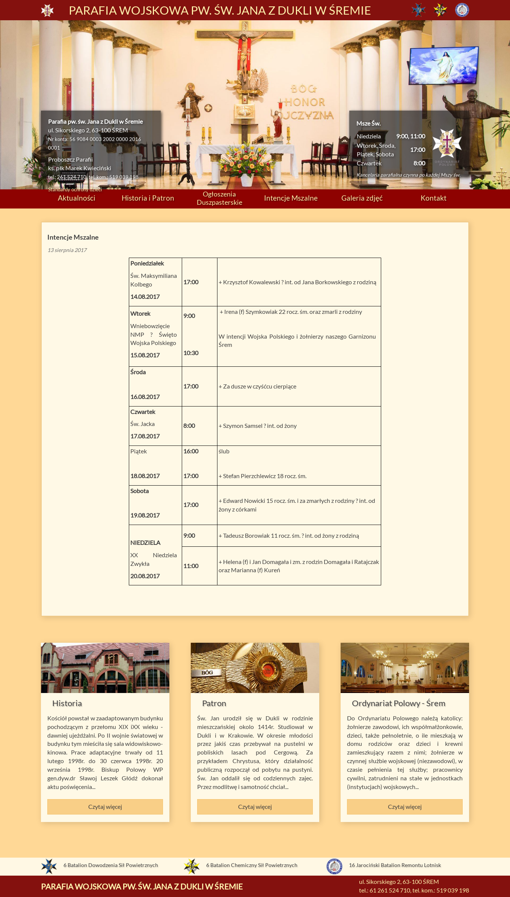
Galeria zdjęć (362, 198)
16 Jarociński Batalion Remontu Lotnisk (395, 865)
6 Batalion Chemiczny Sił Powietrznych (251, 865)
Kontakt (434, 198)
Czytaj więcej (105, 806)
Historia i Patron (148, 198)
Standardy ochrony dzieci (75, 189)
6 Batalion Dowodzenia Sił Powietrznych (110, 865)
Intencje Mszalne (291, 198)
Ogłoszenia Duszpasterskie (219, 198)
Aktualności (76, 198)
